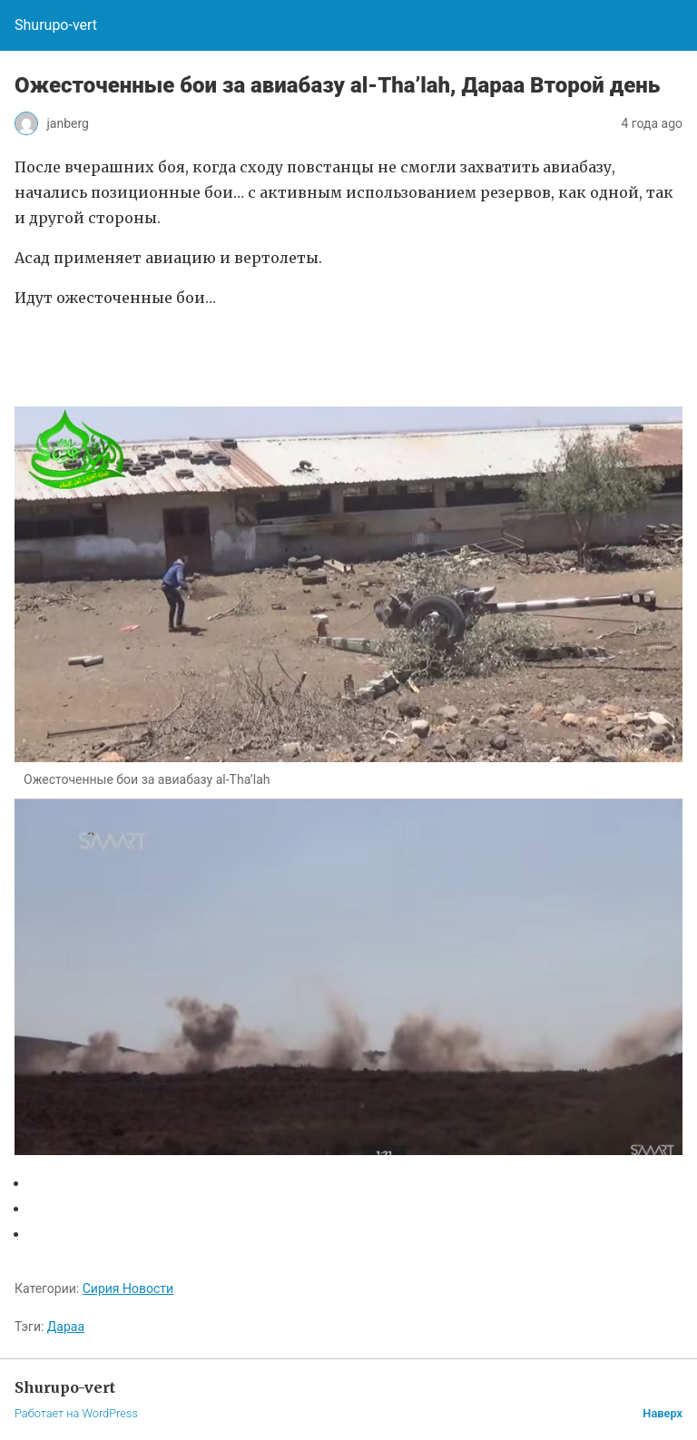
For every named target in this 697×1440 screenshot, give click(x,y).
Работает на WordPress (76, 1413)
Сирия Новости (128, 1288)
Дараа (65, 1326)
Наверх (662, 1413)
